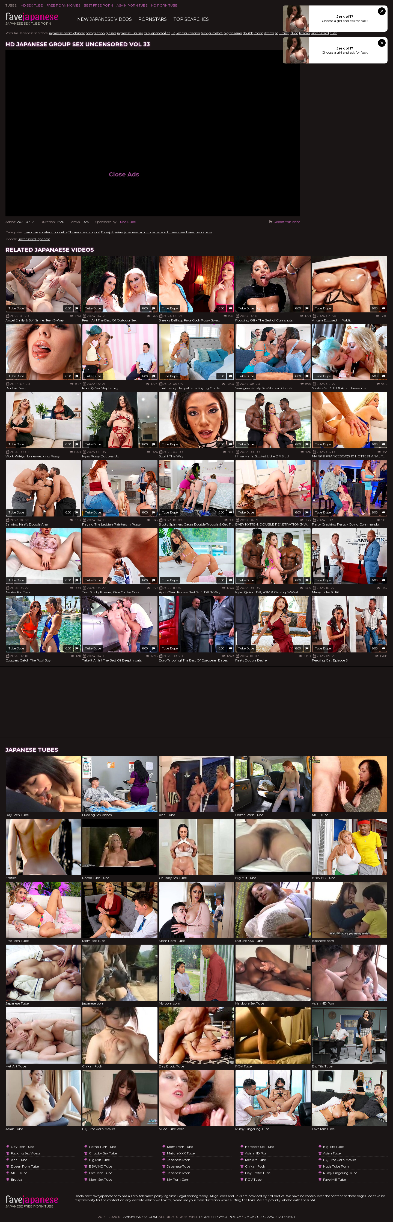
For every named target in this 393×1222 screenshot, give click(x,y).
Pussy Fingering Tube (340, 1173)
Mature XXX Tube (181, 1153)
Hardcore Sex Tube (259, 1147)
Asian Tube (332, 1153)
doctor (269, 33)
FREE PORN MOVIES (63, 5)
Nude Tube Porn (336, 1166)
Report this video (284, 222)
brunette (60, 232)
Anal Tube (19, 1160)
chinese (79, 33)
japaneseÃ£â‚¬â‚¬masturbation (175, 33)
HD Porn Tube (164, 5)
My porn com (178, 1179)
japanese (131, 232)
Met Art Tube (255, 1160)
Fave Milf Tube (334, 1179)
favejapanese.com (139, 1217)
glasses (111, 33)
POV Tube (253, 1179)
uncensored (320, 33)
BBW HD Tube (100, 1166)
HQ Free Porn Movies (339, 1160)
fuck (204, 33)
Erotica (16, 1179)
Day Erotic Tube (257, 1173)
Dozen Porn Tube (25, 1166)
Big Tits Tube (333, 1147)
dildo (333, 33)
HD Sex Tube (32, 5)
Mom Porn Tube (180, 1147)
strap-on (205, 232)
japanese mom (61, 33)
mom (258, 33)
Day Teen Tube (22, 1147)
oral (97, 232)
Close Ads (124, 174)
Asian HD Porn (257, 1153)
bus (147, 33)
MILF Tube (19, 1173)
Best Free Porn (98, 5)
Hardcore (31, 232)
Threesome (76, 232)
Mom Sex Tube (100, 1179)
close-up (191, 232)
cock (89, 232)
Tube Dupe (127, 222)
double (248, 33)
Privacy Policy (227, 1217)
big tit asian (233, 33)
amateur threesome (168, 232)
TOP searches (191, 19)
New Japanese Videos (104, 19)
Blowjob (107, 232)
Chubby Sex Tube (103, 1153)
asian (119, 232)
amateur (46, 232)
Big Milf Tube (99, 1160)
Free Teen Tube (100, 1173)
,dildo (294, 33)
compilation (95, 33)
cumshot (216, 33)
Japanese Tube (178, 1166)
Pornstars (152, 19)
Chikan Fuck (255, 1166)
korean (304, 33)
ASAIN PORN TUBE (132, 5)
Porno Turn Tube (102, 1147)
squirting (282, 33)
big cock (144, 232)
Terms (204, 1217)
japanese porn (178, 1160)
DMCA (249, 1217)
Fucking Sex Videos (25, 1153)
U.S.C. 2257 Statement (276, 1217)
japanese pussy (130, 33)
